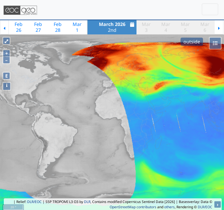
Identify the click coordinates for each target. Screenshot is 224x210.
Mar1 (77, 27)
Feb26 (18, 27)
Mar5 (185, 27)
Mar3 (146, 27)
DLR (87, 201)
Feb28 (58, 27)
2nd (117, 27)
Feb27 (38, 27)
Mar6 (204, 27)
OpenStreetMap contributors (133, 206)
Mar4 (165, 27)
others (169, 206)
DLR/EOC (34, 201)
